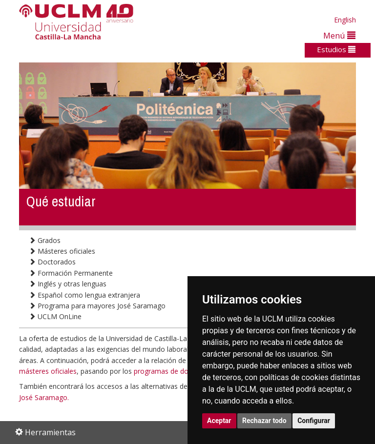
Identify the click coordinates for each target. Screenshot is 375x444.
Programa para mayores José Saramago (97, 305)
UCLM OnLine (55, 316)
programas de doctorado (173, 371)
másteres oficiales (48, 371)
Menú (339, 35)
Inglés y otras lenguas (67, 283)
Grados (45, 240)
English (345, 19)
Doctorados (52, 261)
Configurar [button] (313, 420)
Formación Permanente (71, 273)
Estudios (336, 49)
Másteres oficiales (62, 251)
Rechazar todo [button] (264, 420)
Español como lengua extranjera (84, 295)
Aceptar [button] (219, 420)
